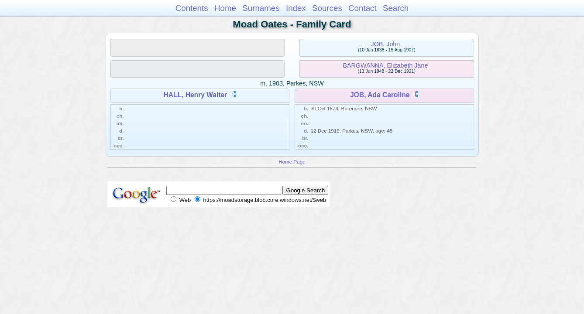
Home (225, 8)
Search (396, 8)
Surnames (260, 8)
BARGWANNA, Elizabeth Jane (385, 65)
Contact (362, 8)
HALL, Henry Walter (195, 95)
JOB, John (385, 44)
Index (296, 8)
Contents (191, 8)
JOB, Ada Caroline (379, 95)
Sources (327, 8)
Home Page (292, 161)
